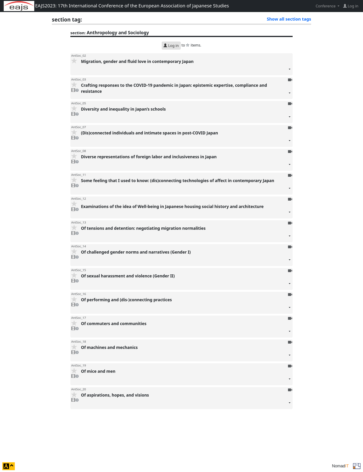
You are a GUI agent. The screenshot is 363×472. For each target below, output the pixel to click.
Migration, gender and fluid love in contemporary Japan (186, 67)
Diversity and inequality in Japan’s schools (186, 114)
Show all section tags (289, 19)
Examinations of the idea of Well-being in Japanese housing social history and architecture (186, 211)
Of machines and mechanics (186, 353)
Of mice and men (186, 376)
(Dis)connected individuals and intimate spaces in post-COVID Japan (186, 138)
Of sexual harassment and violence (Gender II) (186, 281)
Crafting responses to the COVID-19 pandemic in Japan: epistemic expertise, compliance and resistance (186, 90)
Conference (326, 6)
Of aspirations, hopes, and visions (186, 400)
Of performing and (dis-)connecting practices (186, 305)
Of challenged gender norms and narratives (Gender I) (186, 257)
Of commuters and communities (186, 329)
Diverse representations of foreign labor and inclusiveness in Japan (186, 162)
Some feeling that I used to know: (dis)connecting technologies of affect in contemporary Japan (186, 186)
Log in (171, 45)
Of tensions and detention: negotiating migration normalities (186, 233)
